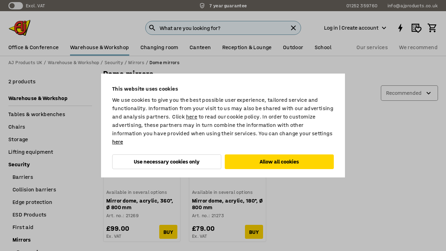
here (192, 116)
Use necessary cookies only (167, 161)
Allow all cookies (279, 161)
